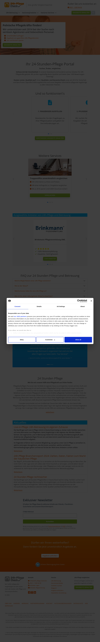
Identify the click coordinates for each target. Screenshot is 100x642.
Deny (22, 339)
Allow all (78, 339)
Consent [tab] (17, 306)
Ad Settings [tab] (61, 306)
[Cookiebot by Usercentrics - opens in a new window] (78, 300)
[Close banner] (91, 301)
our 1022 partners (20, 316)
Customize (50, 339)
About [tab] (82, 306)
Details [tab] (39, 306)
